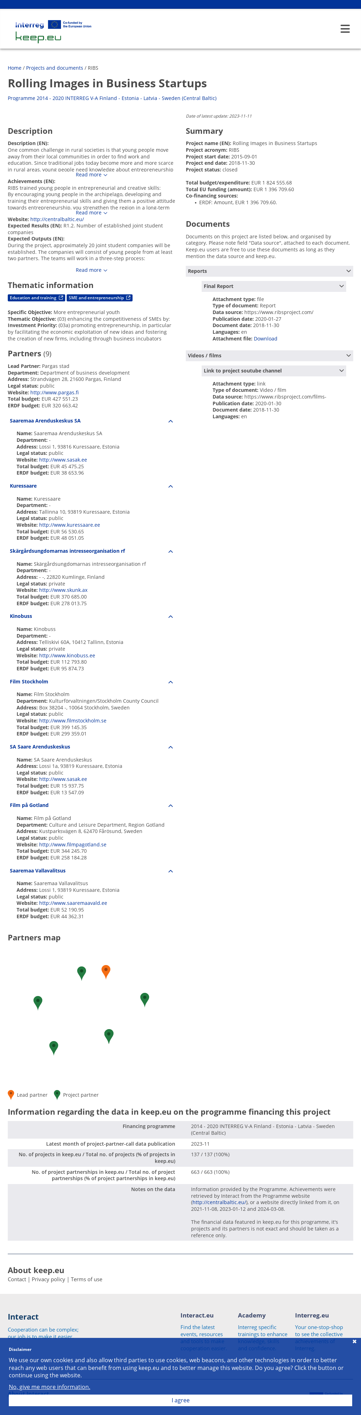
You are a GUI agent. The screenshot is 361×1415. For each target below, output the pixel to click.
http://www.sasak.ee (63, 459)
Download (265, 338)
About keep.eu (36, 1270)
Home (15, 67)
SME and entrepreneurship (99, 298)
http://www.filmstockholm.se (72, 720)
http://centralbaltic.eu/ (57, 219)
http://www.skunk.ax (63, 590)
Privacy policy (48, 1279)
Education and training (36, 298)
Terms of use (86, 1279)
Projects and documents (54, 67)
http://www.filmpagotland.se (72, 844)
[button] (81, 973)
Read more (89, 174)
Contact (17, 1279)
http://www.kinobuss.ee (67, 655)
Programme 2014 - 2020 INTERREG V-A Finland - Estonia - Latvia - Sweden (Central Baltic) (112, 98)
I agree (181, 1400)
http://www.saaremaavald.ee (73, 903)
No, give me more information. (49, 1387)
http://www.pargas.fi (54, 392)
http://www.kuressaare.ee (69, 524)
